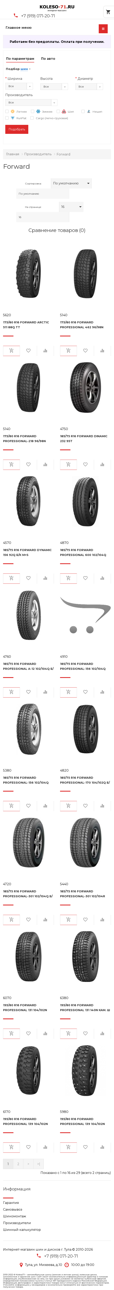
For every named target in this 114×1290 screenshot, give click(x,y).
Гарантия (11, 1203)
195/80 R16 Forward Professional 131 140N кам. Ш (85, 1007)
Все (11, 86)
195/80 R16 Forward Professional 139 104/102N (25, 1121)
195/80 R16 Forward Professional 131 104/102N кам (25, 1007)
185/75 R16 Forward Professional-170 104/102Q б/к (85, 780)
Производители (17, 1223)
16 (62, 207)
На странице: (33, 207)
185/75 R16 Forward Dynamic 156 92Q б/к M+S (27, 552)
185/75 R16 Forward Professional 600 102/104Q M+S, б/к (83, 552)
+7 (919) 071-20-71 (38, 16)
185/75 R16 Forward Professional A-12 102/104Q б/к (28, 666)
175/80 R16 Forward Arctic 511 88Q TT (26, 325)
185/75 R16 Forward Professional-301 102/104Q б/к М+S (28, 894)
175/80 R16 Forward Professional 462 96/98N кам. (81, 325)
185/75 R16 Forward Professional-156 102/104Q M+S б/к (83, 666)
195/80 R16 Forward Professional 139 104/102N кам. (82, 1121)
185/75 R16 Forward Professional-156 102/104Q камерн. (26, 780)
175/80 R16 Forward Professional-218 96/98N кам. (24, 438)
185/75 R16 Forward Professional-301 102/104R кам (82, 894)
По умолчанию (66, 183)
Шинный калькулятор (22, 1230)
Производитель (38, 154)
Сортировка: (33, 183)
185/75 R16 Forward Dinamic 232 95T (83, 438)
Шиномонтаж (14, 1216)
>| (38, 1164)
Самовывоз (12, 1209)
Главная (12, 154)
